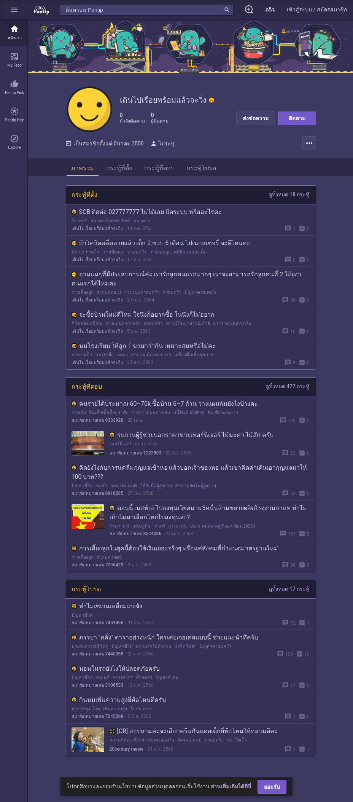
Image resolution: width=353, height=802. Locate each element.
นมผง (122, 354)
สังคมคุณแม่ (109, 292)
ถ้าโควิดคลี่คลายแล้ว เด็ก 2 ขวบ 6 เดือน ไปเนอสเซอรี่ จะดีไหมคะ (161, 243)
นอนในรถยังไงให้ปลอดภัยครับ (116, 668)
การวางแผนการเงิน (232, 323)
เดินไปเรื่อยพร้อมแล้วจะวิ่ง (97, 228)
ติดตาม (297, 118)
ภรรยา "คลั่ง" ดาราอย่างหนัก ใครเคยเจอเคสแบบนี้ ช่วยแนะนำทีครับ (165, 637)
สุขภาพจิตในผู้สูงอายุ (195, 485)
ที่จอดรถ (144, 677)
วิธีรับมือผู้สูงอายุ (156, 485)
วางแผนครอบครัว (141, 292)
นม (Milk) (104, 354)
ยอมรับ (272, 787)
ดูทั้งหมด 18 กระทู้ (289, 194)
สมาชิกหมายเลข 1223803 (136, 453)
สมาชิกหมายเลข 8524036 (136, 533)
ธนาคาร (142, 220)
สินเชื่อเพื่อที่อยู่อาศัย (109, 412)
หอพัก (101, 485)
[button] (14, 9)
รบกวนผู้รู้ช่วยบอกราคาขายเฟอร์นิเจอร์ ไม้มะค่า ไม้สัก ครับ (192, 434)
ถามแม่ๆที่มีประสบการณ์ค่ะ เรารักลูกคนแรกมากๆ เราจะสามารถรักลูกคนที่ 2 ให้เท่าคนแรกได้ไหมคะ (187, 279)
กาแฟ (159, 526)
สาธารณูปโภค (86, 708)
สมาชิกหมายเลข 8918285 (98, 493)
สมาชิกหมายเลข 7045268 (98, 716)
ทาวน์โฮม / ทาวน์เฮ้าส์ (188, 323)
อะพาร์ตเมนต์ (123, 485)
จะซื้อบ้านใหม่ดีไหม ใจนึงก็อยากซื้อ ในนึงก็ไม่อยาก (143, 314)
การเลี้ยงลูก (113, 252)
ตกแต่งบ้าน (146, 443)
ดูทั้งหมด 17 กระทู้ (289, 589)
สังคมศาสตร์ (109, 557)
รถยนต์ (103, 677)
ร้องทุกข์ (79, 220)
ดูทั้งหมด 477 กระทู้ (288, 386)
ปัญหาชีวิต (82, 485)
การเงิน (79, 412)
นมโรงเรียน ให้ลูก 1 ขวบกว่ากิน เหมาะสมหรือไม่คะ (144, 345)
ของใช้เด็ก (237, 740)
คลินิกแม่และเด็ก (190, 252)
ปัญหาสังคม (167, 677)
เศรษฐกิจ (141, 526)
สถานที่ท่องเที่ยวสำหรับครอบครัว (142, 740)
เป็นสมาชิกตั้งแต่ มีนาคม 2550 (104, 143)
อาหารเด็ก (82, 354)
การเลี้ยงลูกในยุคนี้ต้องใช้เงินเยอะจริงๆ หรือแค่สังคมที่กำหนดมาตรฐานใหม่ (175, 548)
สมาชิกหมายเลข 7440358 (98, 654)
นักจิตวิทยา (185, 646)
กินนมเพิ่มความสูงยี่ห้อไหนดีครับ (119, 699)
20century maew (126, 749)
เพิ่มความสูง (115, 708)
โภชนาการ (141, 708)
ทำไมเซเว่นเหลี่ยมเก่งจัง (107, 606)
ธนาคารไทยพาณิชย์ (110, 220)
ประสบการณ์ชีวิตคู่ (90, 646)
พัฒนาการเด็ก (85, 252)
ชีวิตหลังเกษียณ (87, 323)
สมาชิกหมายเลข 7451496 (98, 622)
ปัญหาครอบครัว (200, 292)
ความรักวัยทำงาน (153, 646)
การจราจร (123, 677)
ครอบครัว (136, 252)
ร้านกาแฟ (119, 526)
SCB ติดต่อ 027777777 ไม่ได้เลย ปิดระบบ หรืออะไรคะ (147, 211)
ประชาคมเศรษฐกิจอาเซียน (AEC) (223, 526)
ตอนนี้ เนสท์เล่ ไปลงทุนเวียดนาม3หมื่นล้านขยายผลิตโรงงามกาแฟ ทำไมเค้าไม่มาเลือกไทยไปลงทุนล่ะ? (208, 512)
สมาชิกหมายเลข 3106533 (98, 685)
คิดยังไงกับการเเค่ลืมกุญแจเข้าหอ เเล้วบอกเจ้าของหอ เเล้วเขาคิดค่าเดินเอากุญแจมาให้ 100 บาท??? (189, 472)
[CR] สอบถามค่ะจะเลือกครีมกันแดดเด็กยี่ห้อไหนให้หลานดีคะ (194, 731)
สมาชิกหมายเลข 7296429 (98, 565)
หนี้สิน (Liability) (189, 412)
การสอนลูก (160, 252)
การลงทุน (177, 526)
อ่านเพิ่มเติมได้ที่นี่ (231, 786)
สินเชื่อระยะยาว (223, 412)
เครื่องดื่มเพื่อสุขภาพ (194, 354)
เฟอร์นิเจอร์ (121, 443)
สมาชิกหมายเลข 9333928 (98, 420)
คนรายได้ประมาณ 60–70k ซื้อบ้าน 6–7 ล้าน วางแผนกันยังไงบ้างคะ (165, 403)
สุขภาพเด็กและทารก (151, 354)
